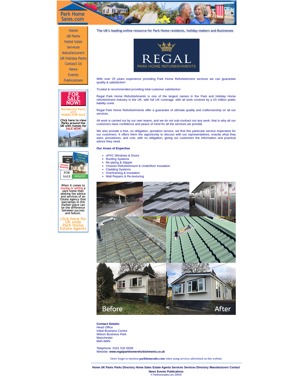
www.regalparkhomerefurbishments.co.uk (137, 351)
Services (177, 367)
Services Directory (196, 367)
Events (161, 371)
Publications (175, 371)
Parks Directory (124, 367)
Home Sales (144, 367)
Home (96, 367)
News (152, 371)
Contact (235, 367)
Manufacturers (219, 367)
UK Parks (107, 367)
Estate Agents (162, 367)
